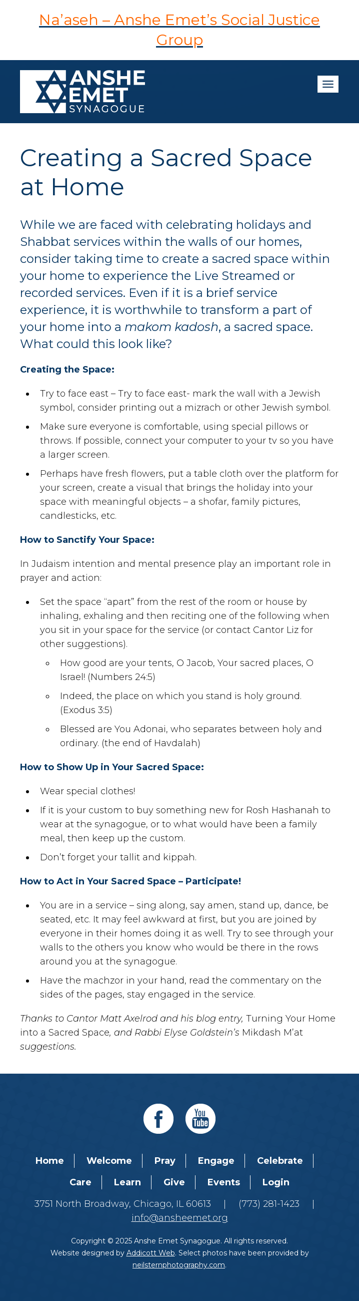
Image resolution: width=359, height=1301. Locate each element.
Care (81, 1182)
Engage (216, 1160)
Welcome (109, 1160)
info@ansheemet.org (180, 1217)
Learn (127, 1182)
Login (276, 1182)
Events (224, 1182)
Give (174, 1182)
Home (50, 1160)
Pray (165, 1160)
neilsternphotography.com (178, 1264)
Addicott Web (150, 1252)
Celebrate (280, 1160)
